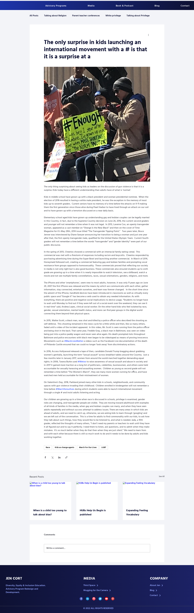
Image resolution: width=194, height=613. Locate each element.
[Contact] (165, 595)
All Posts (34, 15)
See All (161, 476)
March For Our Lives (88, 447)
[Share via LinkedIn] (59, 457)
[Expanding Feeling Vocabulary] (143, 493)
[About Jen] (165, 585)
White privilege (113, 15)
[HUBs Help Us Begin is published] (97, 493)
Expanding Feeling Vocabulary (137, 512)
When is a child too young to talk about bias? (50, 512)
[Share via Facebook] (45, 457)
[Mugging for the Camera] (98, 590)
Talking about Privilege (138, 15)
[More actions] (148, 34)
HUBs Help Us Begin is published (93, 512)
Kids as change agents (64, 447)
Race (48, 447)
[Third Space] (98, 585)
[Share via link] (66, 457)
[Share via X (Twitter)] (52, 457)
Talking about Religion (55, 15)
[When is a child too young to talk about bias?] (50, 493)
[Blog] (165, 590)
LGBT (103, 447)
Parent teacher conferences (86, 15)
